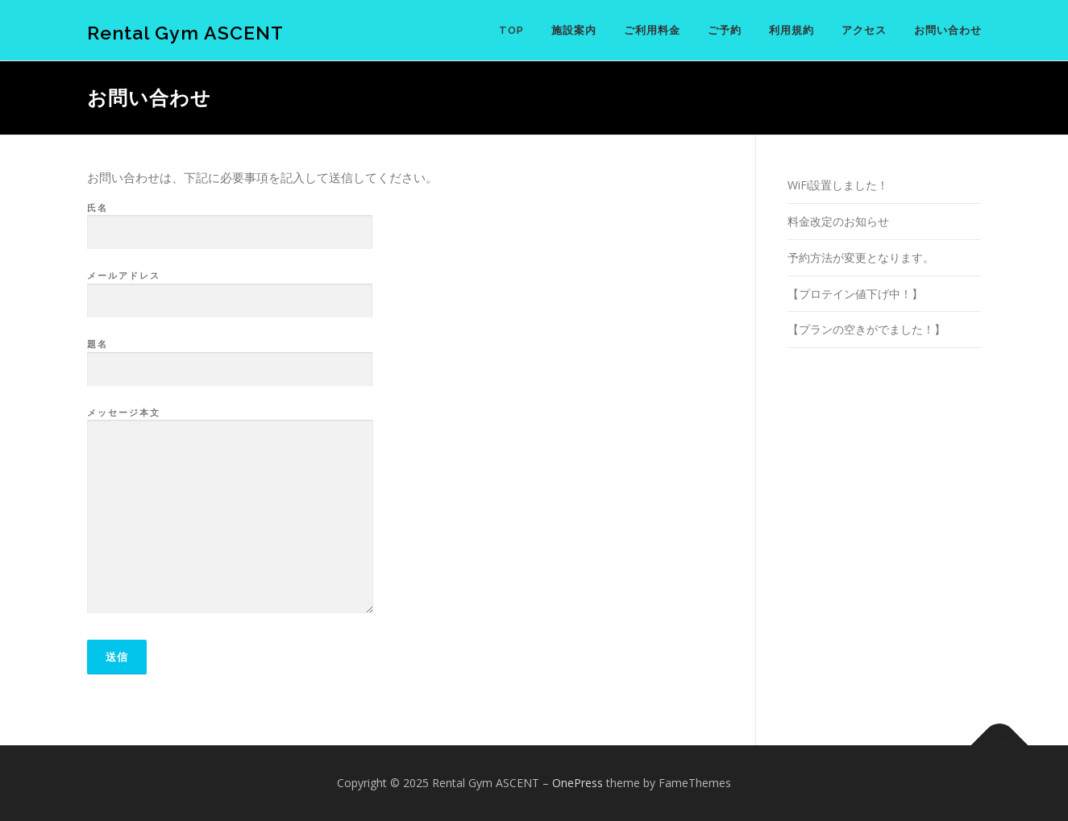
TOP (511, 30)
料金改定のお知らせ (838, 221)
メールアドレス (229, 288)
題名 (229, 357)
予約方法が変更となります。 (860, 257)
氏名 (229, 220)
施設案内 (573, 30)
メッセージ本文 (230, 511)
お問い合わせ (948, 30)
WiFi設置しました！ (837, 185)
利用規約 (791, 30)
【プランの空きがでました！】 (866, 329)
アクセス (864, 30)
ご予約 (725, 30)
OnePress (577, 782)
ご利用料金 (652, 30)
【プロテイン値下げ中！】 (855, 293)
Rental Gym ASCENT (185, 33)
